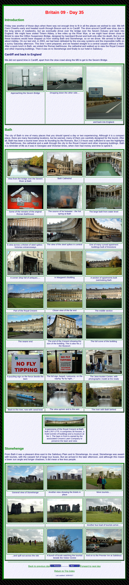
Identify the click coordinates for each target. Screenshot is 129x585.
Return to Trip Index (64, 571)
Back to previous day (39, 566)
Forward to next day (90, 566)
